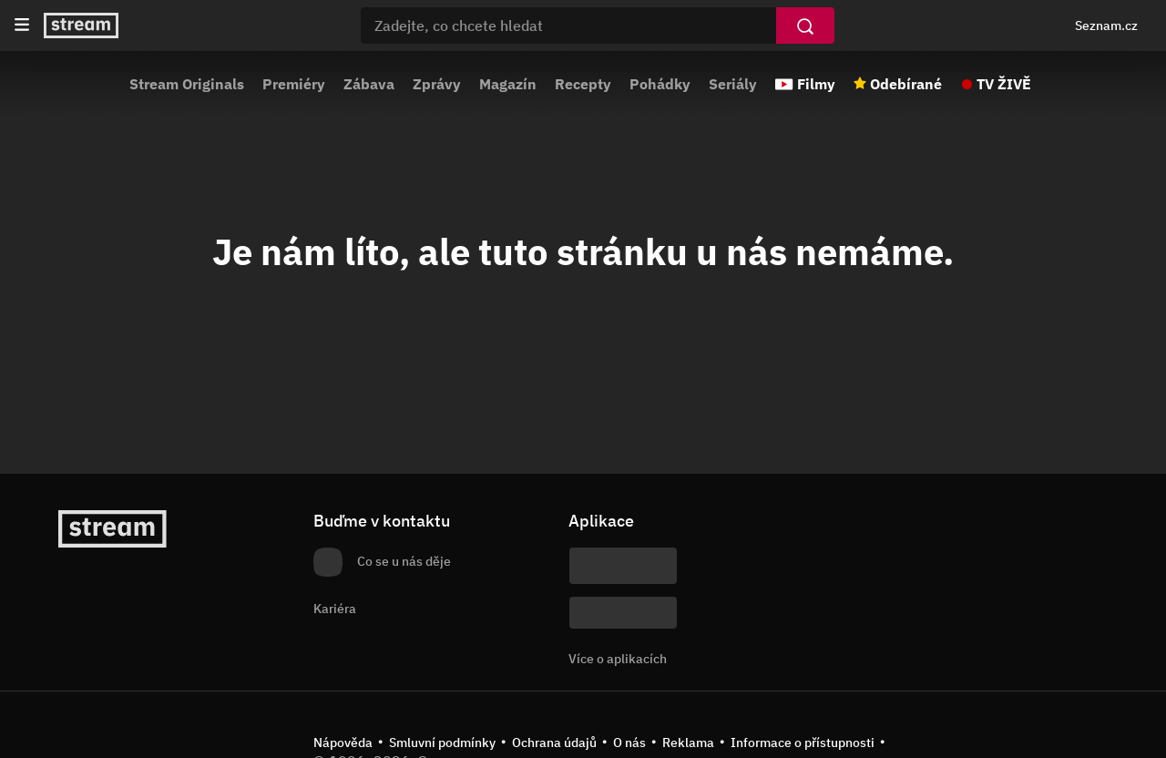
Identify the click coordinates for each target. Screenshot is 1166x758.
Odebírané (906, 84)
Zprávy (437, 84)
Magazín (508, 84)
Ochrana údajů (554, 742)
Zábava (368, 84)
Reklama (688, 742)
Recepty (583, 84)
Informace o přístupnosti (802, 742)
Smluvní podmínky (442, 742)
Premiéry (293, 84)
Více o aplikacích (617, 658)
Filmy (816, 84)
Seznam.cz (1106, 25)
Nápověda (343, 742)
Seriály (733, 84)
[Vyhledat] (805, 25)
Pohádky (659, 84)
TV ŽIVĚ (1004, 84)
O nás (629, 742)
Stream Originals (186, 84)
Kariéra (334, 608)
